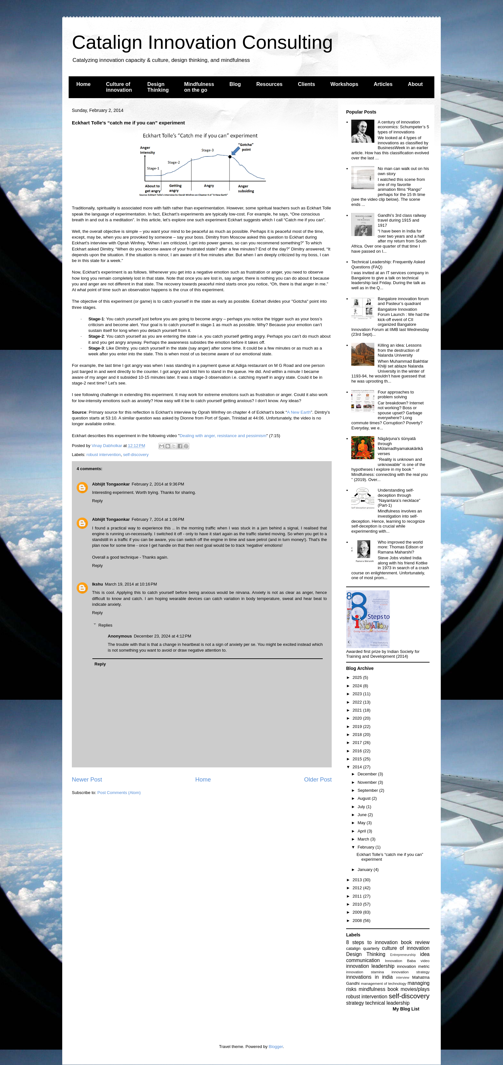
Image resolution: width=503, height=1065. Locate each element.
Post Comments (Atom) (119, 792)
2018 (358, 734)
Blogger (276, 1046)
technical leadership (387, 1003)
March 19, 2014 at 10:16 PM (131, 584)
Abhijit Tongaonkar (111, 484)
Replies (105, 624)
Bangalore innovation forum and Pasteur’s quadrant (403, 301)
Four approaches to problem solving (396, 395)
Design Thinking (158, 87)
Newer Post (87, 779)
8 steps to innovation (372, 942)
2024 (358, 685)
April (362, 831)
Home (83, 84)
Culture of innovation (119, 87)
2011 (358, 896)
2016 (358, 750)
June (363, 814)
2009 (358, 912)
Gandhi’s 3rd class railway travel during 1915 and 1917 (402, 220)
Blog (235, 84)
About (415, 84)
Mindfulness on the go (199, 87)
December (368, 774)
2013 (358, 879)
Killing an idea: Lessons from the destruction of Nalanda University (400, 350)
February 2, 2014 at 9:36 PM (158, 484)
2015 (358, 758)
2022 (358, 702)
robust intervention (104, 454)
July (362, 806)
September (368, 790)
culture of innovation (406, 948)
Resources (269, 84)
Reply (97, 500)
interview (402, 977)
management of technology (383, 983)
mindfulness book (378, 989)
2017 (358, 742)
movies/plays (415, 989)
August (365, 798)
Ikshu (97, 584)
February (367, 847)
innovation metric (413, 966)
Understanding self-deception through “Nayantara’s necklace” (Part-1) (399, 498)
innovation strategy (411, 972)
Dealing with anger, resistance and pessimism (223, 435)
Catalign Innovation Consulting (202, 42)
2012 (358, 887)
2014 (358, 767)
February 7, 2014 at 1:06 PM (158, 519)
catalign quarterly (362, 948)
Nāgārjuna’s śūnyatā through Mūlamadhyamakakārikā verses (400, 446)
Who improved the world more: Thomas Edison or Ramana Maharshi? (400, 547)
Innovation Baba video (407, 961)
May (362, 822)
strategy (355, 1003)
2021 (358, 710)
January (366, 869)
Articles (383, 84)
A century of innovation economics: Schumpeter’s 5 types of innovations (403, 127)
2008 (358, 920)
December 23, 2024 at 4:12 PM (162, 636)
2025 (358, 677)
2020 (358, 718)
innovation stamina (365, 972)
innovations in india (369, 977)
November (368, 782)
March (364, 839)
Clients (306, 84)
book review (415, 942)
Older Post (318, 779)
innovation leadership (370, 966)
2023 (358, 693)
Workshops (344, 84)
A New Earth (299, 412)
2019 (358, 726)
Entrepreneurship (403, 955)
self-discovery (136, 454)
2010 (358, 904)
